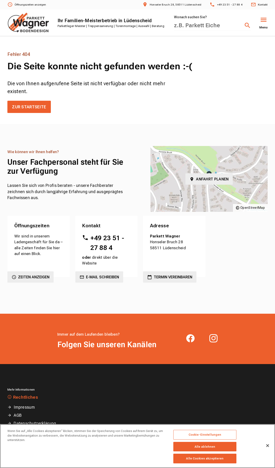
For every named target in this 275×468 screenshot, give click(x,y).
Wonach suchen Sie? (190, 17)
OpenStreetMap (252, 208)
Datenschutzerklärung (35, 423)
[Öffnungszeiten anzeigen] (26, 5)
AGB (18, 415)
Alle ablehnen (205, 452)
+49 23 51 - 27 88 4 (107, 243)
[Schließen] (268, 452)
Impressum (24, 407)
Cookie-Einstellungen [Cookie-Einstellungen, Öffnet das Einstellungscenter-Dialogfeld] (205, 440)
